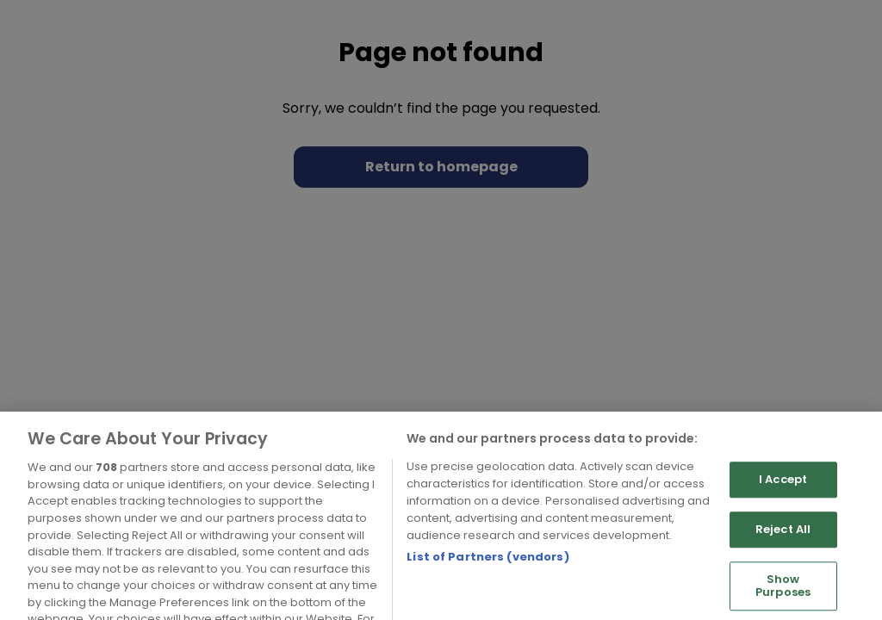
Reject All (783, 549)
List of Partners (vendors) (487, 576)
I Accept (783, 499)
